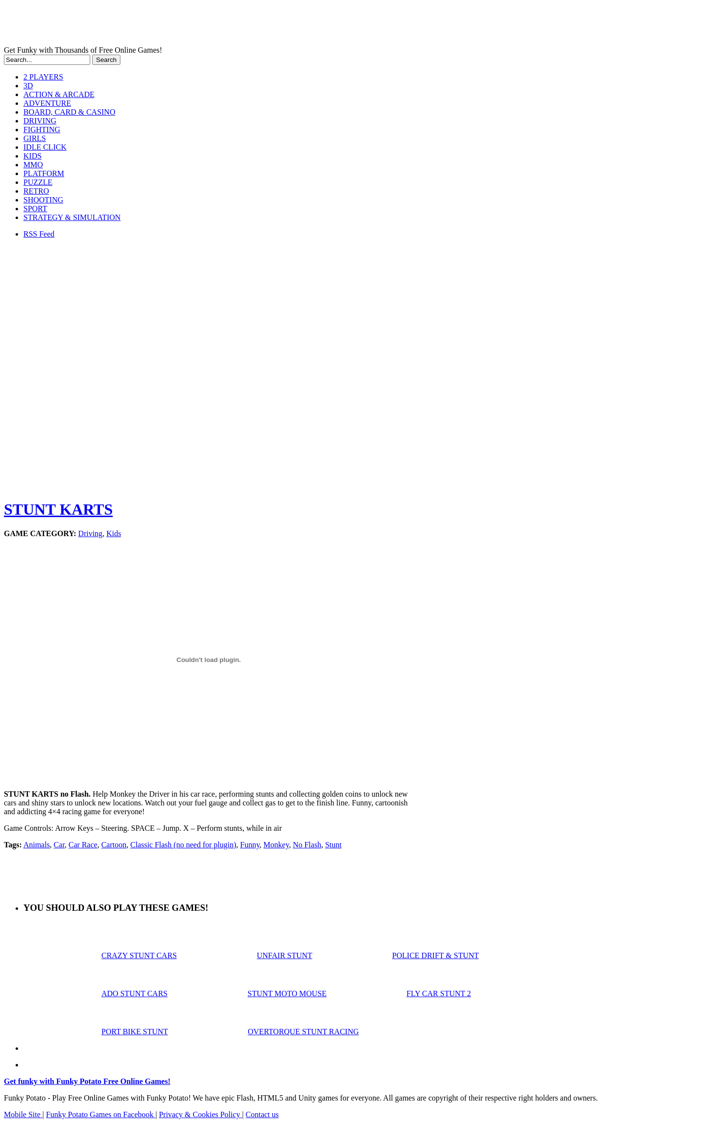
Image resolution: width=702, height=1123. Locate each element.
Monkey (276, 845)
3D (28, 85)
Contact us (262, 1114)
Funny (250, 845)
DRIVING (40, 121)
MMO (33, 164)
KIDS (32, 156)
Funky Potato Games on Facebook (100, 1114)
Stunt (333, 845)
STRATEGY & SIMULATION (71, 217)
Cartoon (114, 845)
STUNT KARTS (58, 509)
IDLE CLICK (44, 147)
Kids (113, 533)
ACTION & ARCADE (59, 94)
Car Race (83, 845)
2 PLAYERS (43, 77)
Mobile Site (23, 1114)
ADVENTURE (47, 103)
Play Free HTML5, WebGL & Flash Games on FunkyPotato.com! (169, 25)
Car (59, 845)
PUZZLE (38, 182)
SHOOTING (43, 200)
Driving (90, 533)
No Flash (307, 845)
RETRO (36, 191)
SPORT (35, 208)
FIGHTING (41, 129)
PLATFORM (43, 173)
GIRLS (34, 138)
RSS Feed (39, 234)
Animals (36, 845)
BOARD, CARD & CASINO (69, 112)
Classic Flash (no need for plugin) (183, 845)
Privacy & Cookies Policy (200, 1114)
